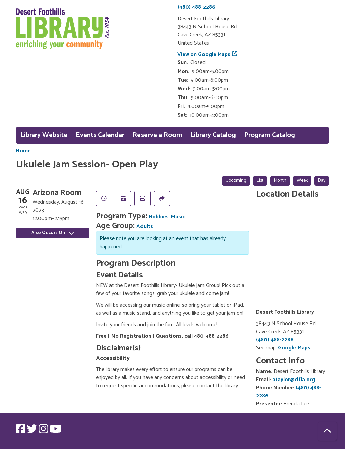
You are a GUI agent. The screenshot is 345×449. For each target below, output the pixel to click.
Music (178, 216)
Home (23, 151)
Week (302, 181)
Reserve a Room (157, 135)
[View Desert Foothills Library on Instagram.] (44, 431)
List (260, 181)
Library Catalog (213, 135)
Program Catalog (269, 135)
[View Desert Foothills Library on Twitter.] (33, 431)
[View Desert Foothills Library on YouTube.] (56, 431)
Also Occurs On (52, 233)
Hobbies (159, 216)
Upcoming (236, 181)
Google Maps (294, 348)
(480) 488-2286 (196, 7)
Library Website (43, 135)
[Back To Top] (327, 431)
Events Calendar (100, 135)
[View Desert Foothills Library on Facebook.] (21, 431)
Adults (144, 226)
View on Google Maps (204, 54)
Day (321, 181)
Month (280, 181)
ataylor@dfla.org (293, 379)
